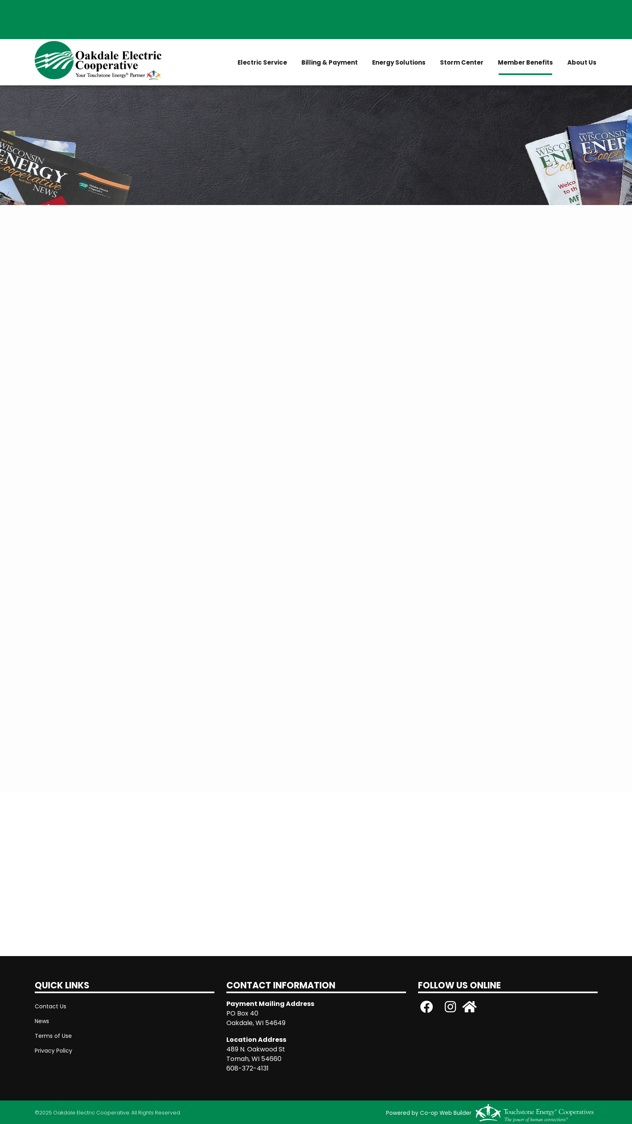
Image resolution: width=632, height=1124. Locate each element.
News (42, 1021)
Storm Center (461, 62)
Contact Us (50, 1006)
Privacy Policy (53, 1051)
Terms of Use (53, 1036)
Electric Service (262, 62)
